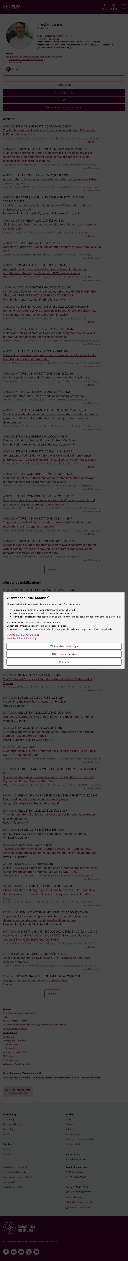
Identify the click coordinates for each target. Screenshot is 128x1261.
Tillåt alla (64, 662)
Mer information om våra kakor (23, 634)
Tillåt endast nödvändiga (64, 646)
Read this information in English (23, 638)
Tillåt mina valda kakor (64, 654)
